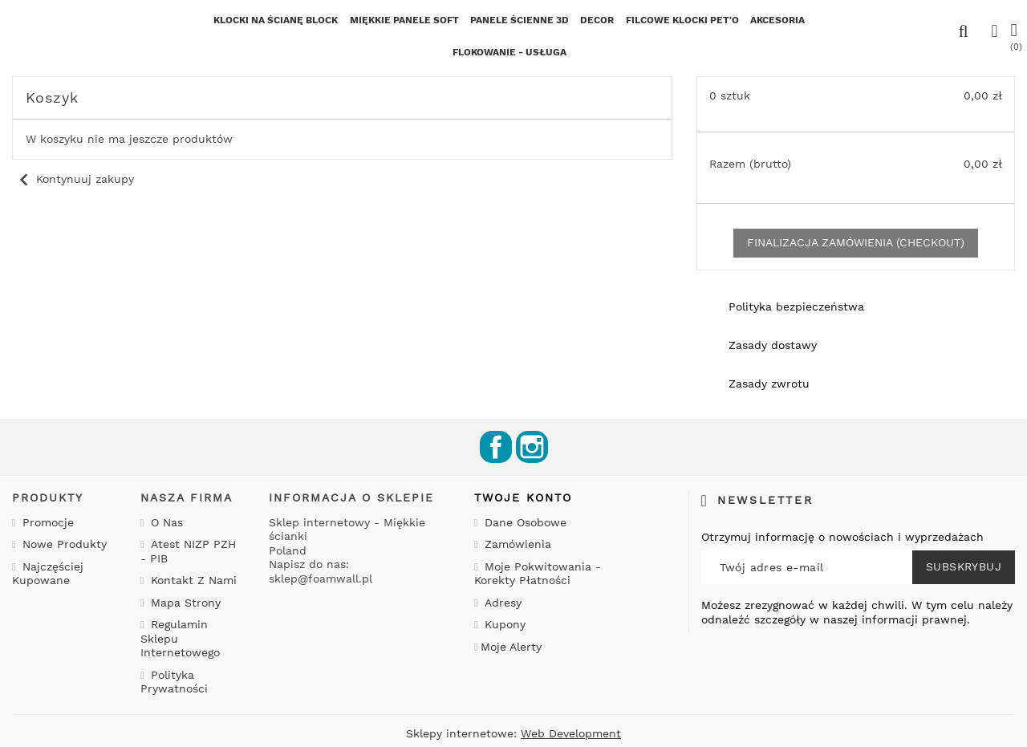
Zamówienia (516, 544)
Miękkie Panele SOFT (404, 20)
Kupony (503, 624)
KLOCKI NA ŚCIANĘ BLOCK (275, 20)
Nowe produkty (62, 544)
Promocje (46, 522)
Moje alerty (511, 646)
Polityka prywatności (174, 682)
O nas (165, 522)
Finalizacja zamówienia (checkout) (855, 242)
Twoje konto (523, 497)
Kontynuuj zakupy (73, 179)
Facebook (496, 447)
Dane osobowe (523, 522)
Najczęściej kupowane (47, 573)
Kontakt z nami (192, 580)
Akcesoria (777, 20)
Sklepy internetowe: (513, 733)
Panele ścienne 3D (519, 20)
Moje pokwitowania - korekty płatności (537, 573)
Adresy (501, 602)
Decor (597, 20)
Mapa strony (184, 602)
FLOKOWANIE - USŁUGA (509, 52)
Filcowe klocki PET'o (682, 20)
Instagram (532, 447)
